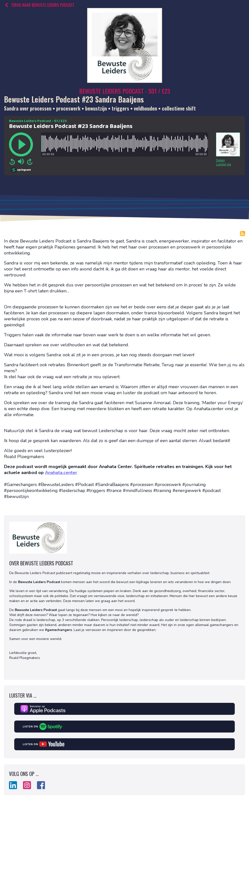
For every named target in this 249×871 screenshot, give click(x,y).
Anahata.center (61, 473)
